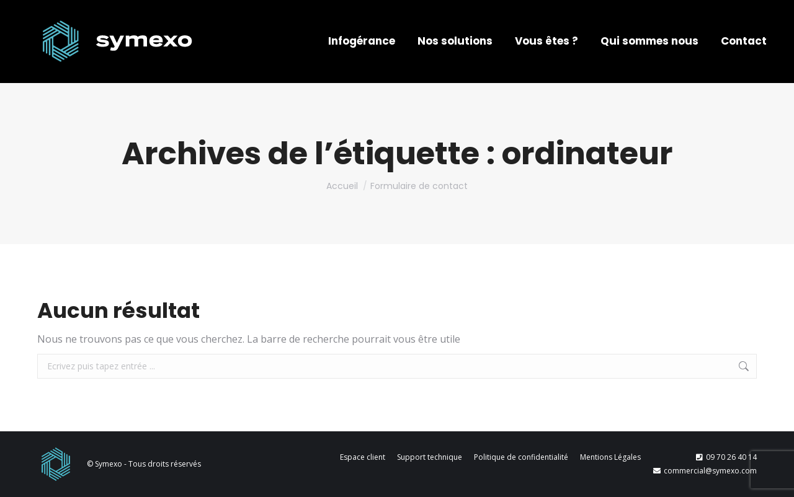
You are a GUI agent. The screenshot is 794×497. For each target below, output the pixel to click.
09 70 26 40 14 (726, 457)
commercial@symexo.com (705, 470)
